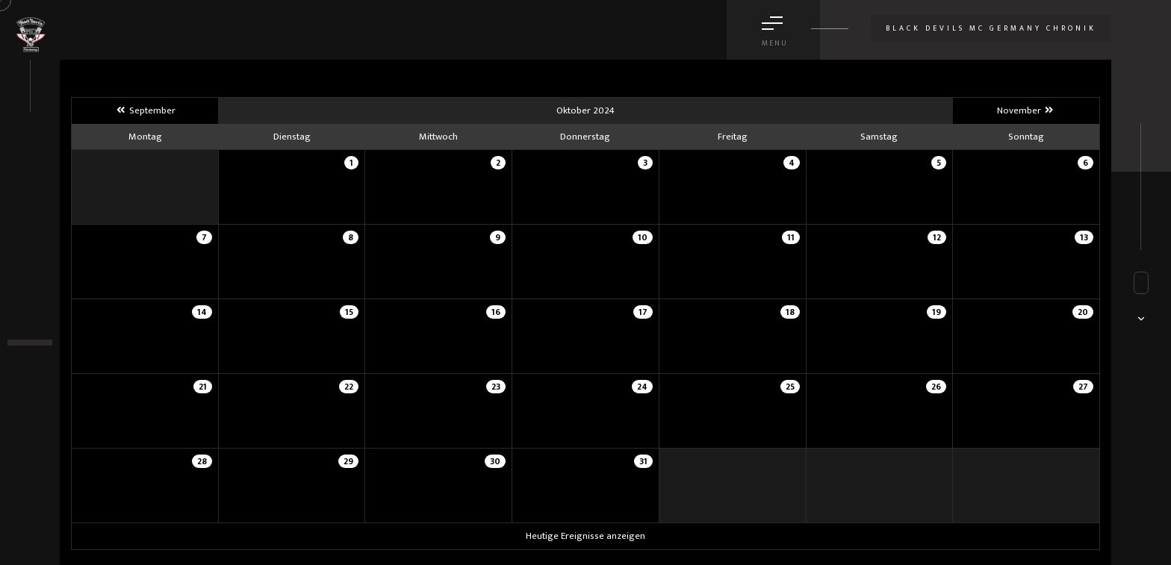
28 (202, 461)
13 (1084, 237)
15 (349, 312)
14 (202, 312)
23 (495, 386)
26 (936, 386)
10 (642, 237)
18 (790, 312)
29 (348, 461)
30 (495, 461)
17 (643, 312)
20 (1083, 312)
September (144, 110)
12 (937, 237)
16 (495, 312)
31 (643, 461)
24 (642, 386)
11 (791, 237)
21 (203, 386)
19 (936, 312)
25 (790, 386)
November (1026, 110)
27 (1083, 386)
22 (348, 386)
